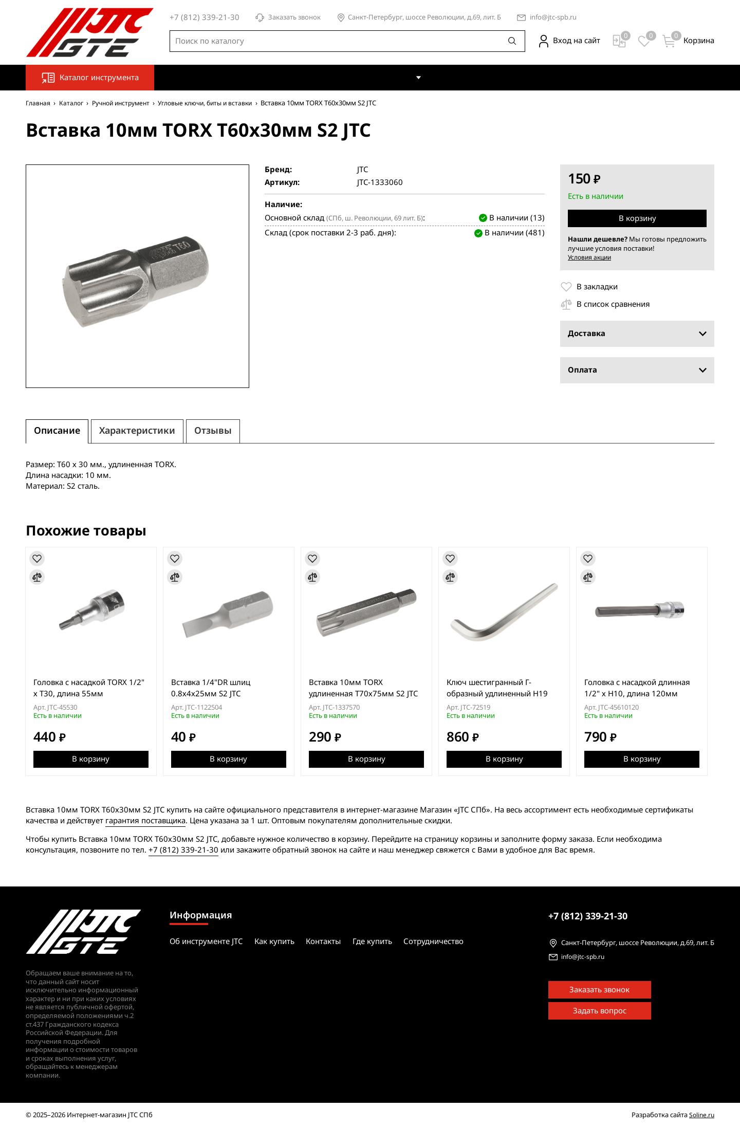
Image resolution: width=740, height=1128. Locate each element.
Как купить (392, 77)
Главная (39, 103)
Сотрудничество (571, 77)
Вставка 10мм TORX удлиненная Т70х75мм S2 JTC (366, 688)
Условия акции (592, 257)
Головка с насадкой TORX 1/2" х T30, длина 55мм (89, 688)
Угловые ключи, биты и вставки (218, 103)
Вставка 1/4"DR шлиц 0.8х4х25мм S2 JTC (212, 688)
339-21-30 (587, 916)
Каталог (74, 103)
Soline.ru (701, 1115)
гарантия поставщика (145, 820)
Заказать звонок (288, 18)
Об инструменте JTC (319, 77)
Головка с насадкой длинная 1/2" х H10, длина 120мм (644, 688)
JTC (362, 169)
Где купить (505, 77)
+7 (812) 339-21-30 (183, 850)
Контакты (452, 77)
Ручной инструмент (127, 103)
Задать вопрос (599, 1011)
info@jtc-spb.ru (553, 18)
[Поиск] (512, 41)
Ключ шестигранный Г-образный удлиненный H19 (502, 688)
